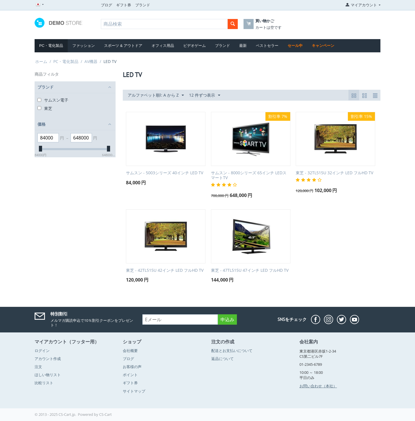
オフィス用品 (163, 45)
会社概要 (130, 350)
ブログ (106, 4)
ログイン (42, 350)
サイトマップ (134, 391)
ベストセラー (267, 45)
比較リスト (44, 382)
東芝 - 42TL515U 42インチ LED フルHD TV (164, 270)
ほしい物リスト (48, 374)
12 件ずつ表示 (204, 95)
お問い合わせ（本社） (318, 386)
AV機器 (90, 61)
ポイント (130, 374)
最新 (243, 45)
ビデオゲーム (194, 45)
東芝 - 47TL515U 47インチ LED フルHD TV (249, 270)
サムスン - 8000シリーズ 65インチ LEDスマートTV (248, 175)
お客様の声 (132, 366)
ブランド (142, 4)
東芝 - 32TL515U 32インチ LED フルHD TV (334, 173)
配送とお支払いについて (231, 350)
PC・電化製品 (51, 45)
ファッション (83, 45)
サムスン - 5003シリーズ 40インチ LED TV (164, 173)
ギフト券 (123, 4)
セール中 (295, 45)
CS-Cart (105, 414)
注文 (38, 366)
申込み (227, 319)
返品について (222, 358)
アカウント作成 (48, 358)
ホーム (41, 61)
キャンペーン (323, 45)
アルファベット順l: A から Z (156, 95)
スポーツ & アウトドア (123, 45)
